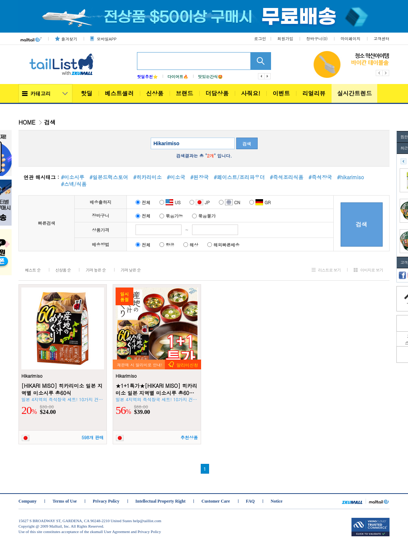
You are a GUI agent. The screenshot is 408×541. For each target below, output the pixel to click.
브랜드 (184, 93)
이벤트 (281, 93)
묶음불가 (204, 216)
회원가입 (285, 38)
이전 (261, 76)
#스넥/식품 (74, 184)
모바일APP (106, 39)
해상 (190, 245)
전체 (143, 202)
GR (260, 202)
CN (229, 202)
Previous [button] (379, 73)
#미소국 (176, 177)
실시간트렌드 (354, 93)
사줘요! (250, 93)
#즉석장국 (320, 177)
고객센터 (382, 38)
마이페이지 (351, 38)
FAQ (250, 501)
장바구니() (317, 38)
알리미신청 (187, 365)
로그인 (260, 38)
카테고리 (40, 93)
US (169, 202)
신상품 (154, 93)
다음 (268, 76)
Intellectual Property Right (161, 501)
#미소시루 (72, 177)
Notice (277, 501)
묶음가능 (171, 216)
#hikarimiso (350, 177)
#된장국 (199, 177)
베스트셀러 (119, 93)
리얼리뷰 (313, 93)
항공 (166, 245)
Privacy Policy (106, 501)
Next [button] (386, 73)
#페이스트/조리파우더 (239, 177)
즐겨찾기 (69, 39)
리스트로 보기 (329, 270)
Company (27, 501)
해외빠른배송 (223, 245)
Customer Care (215, 501)
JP (200, 202)
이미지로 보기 (371, 270)
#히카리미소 (147, 177)
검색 (246, 144)
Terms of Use (65, 501)
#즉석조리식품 (286, 177)
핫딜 (86, 93)
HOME (27, 122)
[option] (363, 64)
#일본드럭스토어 (108, 177)
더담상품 (217, 93)
